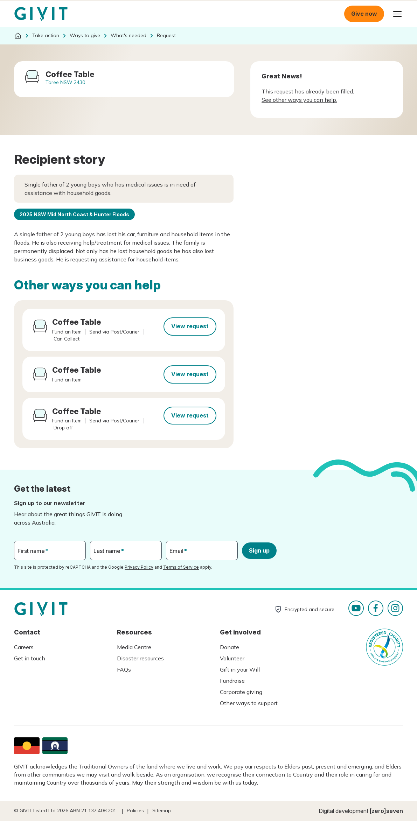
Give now (364, 13)
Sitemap (161, 810)
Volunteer (232, 658)
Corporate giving (241, 691)
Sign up (259, 550)
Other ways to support (249, 703)
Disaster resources (140, 658)
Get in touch (29, 658)
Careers (24, 647)
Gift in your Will (240, 669)
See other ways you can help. (299, 99)
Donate (229, 647)
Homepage (41, 14)
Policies (135, 810)
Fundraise (232, 680)
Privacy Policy (139, 567)
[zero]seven (386, 810)
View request (190, 326)
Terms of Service (181, 567)
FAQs (124, 669)
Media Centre (134, 647)
